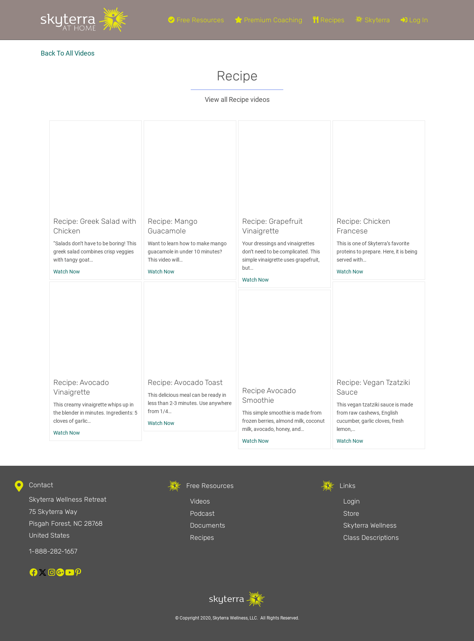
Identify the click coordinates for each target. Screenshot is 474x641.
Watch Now (66, 271)
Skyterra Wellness (370, 525)
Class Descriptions (371, 538)
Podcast (202, 513)
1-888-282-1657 (53, 551)
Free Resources (196, 20)
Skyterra (372, 20)
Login (351, 501)
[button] (34, 572)
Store (351, 513)
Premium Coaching (268, 20)
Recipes (328, 20)
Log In (414, 20)
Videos (200, 501)
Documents (207, 525)
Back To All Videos (67, 53)
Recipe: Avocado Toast (185, 382)
